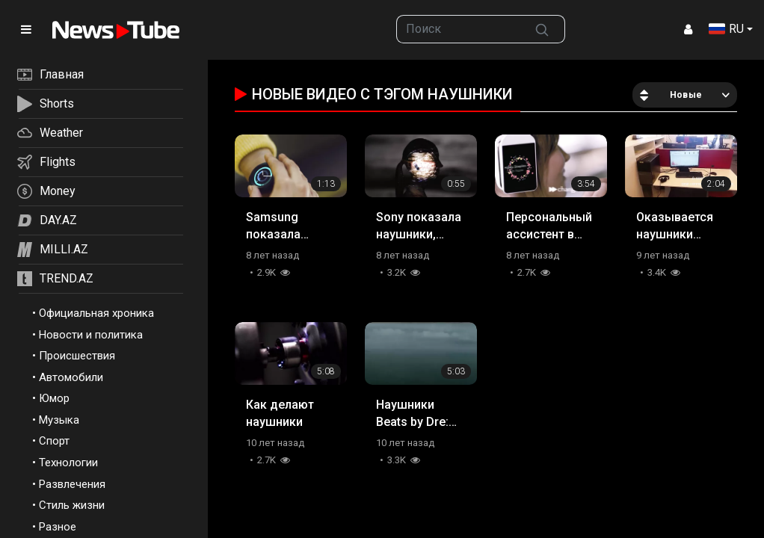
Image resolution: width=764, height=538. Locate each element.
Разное (57, 527)
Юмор (54, 398)
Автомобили (71, 377)
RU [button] (726, 29)
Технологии (68, 462)
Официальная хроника (96, 313)
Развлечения (72, 484)
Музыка (59, 420)
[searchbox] (458, 29)
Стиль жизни (72, 505)
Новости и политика (91, 334)
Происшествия (77, 355)
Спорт (54, 441)
